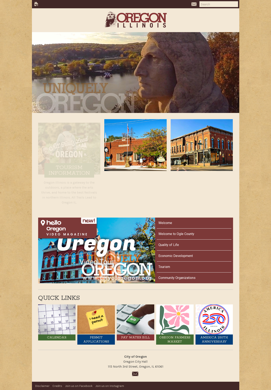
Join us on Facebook (78, 386)
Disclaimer (42, 386)
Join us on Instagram (109, 386)
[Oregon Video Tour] (96, 250)
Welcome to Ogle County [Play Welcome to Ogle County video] (176, 234)
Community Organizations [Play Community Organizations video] (177, 278)
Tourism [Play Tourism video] (164, 267)
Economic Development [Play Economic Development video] (175, 256)
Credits (57, 386)
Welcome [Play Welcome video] (165, 223)
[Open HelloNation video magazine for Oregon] (67, 228)
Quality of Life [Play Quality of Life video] (168, 245)
